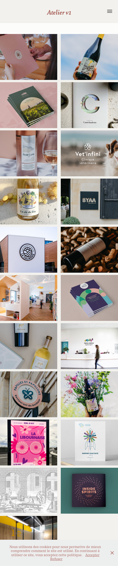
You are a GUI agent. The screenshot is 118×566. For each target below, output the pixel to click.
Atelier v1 (59, 11)
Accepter (92, 554)
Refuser (56, 558)
